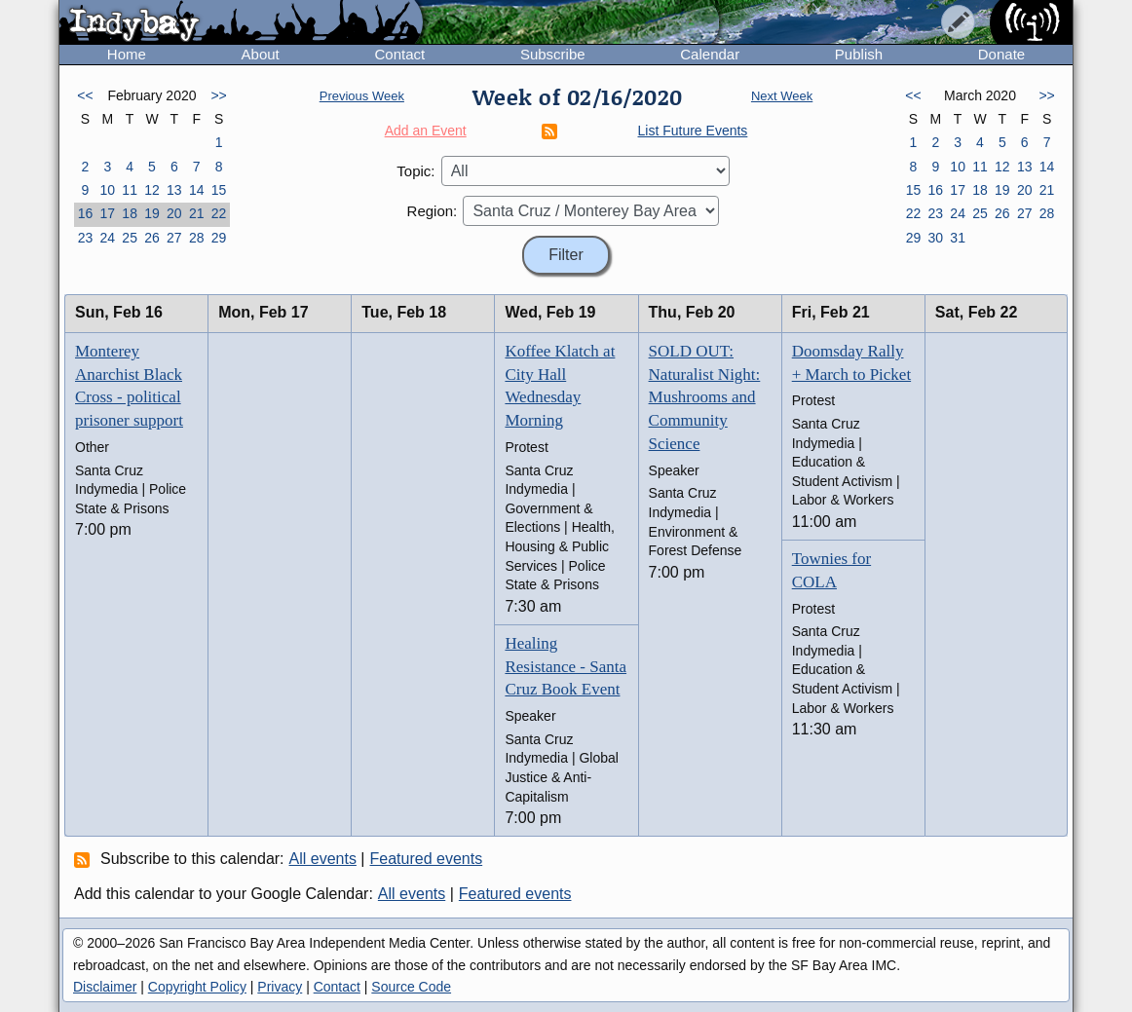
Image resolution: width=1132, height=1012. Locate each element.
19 (152, 213)
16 (86, 213)
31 (957, 237)
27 (174, 237)
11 (129, 190)
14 (197, 190)
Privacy (279, 986)
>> (218, 95)
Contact (399, 54)
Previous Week (362, 96)
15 (219, 190)
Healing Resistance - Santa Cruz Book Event (565, 666)
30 (935, 237)
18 (129, 213)
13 (174, 190)
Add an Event (426, 130)
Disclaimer (104, 986)
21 (197, 213)
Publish (859, 54)
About (261, 54)
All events (323, 858)
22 (219, 213)
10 (107, 190)
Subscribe (552, 54)
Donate (1001, 54)
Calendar (709, 54)
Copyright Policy (197, 986)
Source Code (411, 986)
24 (107, 237)
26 (152, 237)
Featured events (426, 858)
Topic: (415, 171)
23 (86, 237)
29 (219, 237)
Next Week (781, 96)
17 (107, 213)
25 (129, 237)
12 (152, 190)
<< (85, 95)
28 (197, 237)
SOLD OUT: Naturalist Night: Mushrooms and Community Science (705, 397)
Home (126, 54)
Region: (432, 211)
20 (174, 213)
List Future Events (693, 130)
